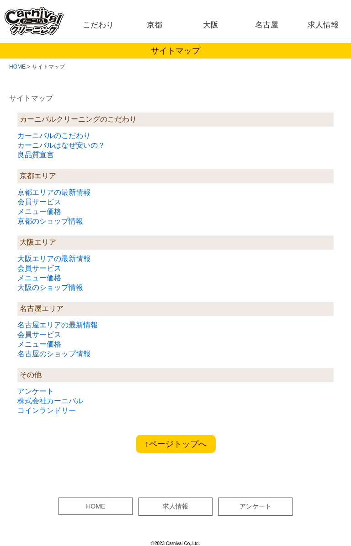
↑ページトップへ (176, 444)
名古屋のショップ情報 (53, 354)
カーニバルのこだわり (53, 135)
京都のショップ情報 (50, 221)
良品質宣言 (35, 155)
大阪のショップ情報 (50, 287)
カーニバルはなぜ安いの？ (61, 145)
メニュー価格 (39, 211)
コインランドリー (46, 410)
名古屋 (266, 25)
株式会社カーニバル (50, 401)
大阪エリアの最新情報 (53, 258)
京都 (154, 25)
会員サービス (39, 202)
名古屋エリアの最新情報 (57, 325)
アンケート (35, 391)
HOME (17, 67)
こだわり (98, 25)
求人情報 (323, 25)
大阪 (210, 25)
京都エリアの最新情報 (53, 192)
